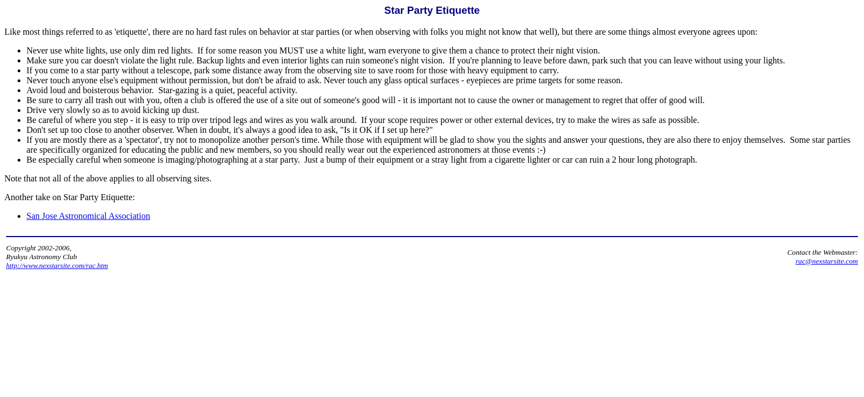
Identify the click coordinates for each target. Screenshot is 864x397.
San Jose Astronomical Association (88, 216)
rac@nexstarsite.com (827, 261)
